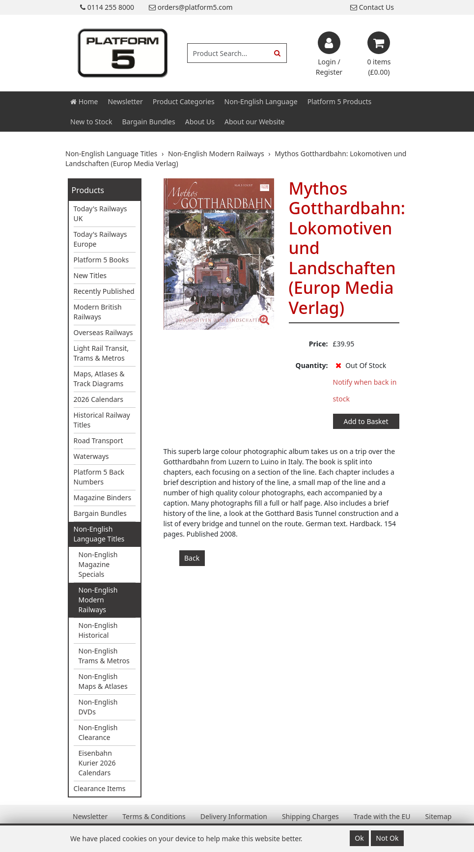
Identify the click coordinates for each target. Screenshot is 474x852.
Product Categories (184, 101)
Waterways (91, 456)
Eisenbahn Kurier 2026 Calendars (97, 762)
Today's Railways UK (100, 213)
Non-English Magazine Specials (98, 564)
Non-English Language (261, 101)
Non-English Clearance (98, 732)
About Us (200, 121)
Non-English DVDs (98, 706)
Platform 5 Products (339, 101)
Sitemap (438, 816)
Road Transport (98, 440)
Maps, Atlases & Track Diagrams (99, 378)
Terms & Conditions (154, 816)
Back (191, 558)
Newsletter (125, 101)
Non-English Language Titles (99, 533)
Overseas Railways (103, 332)
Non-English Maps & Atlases (103, 681)
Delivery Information (233, 816)
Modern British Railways (98, 311)
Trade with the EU (382, 816)
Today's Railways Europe (100, 239)
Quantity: (312, 365)
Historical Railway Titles (102, 419)
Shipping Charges (310, 816)
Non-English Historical (98, 630)
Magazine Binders (103, 497)
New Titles (90, 275)
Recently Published (104, 291)
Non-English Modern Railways (98, 599)
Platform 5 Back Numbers (99, 476)
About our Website (254, 121)
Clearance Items (100, 788)
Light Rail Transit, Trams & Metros (101, 353)
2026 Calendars (99, 399)
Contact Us (372, 7)
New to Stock (91, 121)
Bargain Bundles (148, 121)
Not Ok (387, 838)
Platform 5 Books (101, 259)
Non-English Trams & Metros (104, 655)
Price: (318, 343)
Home (84, 101)
